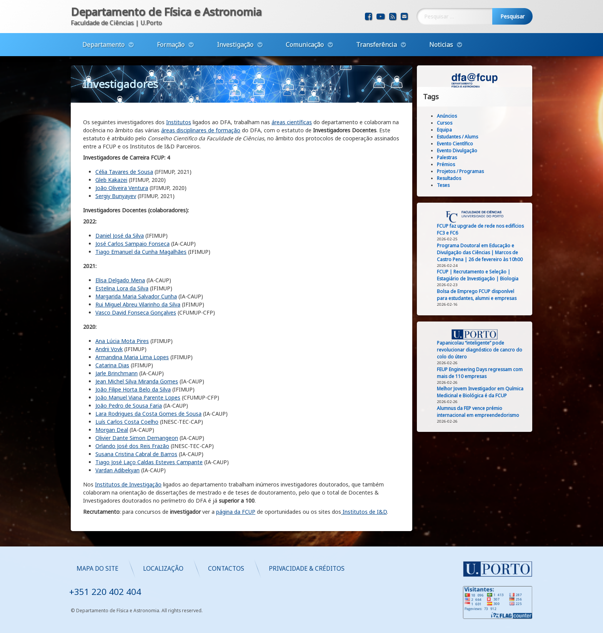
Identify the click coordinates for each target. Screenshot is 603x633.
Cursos (451, 123)
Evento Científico (462, 143)
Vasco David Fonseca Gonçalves (135, 285)
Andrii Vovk (109, 321)
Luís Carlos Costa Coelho (126, 394)
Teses (450, 185)
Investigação (235, 41)
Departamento (103, 41)
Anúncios (454, 116)
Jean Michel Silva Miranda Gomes (136, 354)
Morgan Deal (111, 402)
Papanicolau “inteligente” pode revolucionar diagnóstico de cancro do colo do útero (486, 350)
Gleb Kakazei (111, 152)
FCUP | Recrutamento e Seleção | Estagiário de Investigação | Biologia (484, 275)
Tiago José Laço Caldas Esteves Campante (149, 434)
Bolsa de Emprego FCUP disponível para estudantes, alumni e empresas (483, 295)
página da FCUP (235, 484)
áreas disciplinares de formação (200, 103)
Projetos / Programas (467, 171)
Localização (310, 569)
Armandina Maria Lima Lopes (132, 329)
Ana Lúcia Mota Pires (122, 313)
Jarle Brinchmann (116, 346)
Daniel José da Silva (119, 208)
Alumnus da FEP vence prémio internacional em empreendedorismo (485, 411)
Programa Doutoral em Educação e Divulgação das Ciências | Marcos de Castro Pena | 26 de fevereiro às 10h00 (487, 252)
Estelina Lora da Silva (121, 261)
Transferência (376, 41)
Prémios (453, 164)
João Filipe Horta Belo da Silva (133, 362)
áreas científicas (292, 94)
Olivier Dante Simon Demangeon (136, 410)
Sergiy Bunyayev (115, 168)
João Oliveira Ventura (121, 160)
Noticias (441, 41)
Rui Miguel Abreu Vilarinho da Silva (137, 277)
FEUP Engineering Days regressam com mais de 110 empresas (487, 373)
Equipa (451, 130)
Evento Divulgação (464, 150)
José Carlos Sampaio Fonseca (132, 216)
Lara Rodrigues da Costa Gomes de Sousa (148, 386)
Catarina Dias (112, 337)
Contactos (373, 569)
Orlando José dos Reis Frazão (132, 418)
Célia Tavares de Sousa (124, 144)
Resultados (456, 178)
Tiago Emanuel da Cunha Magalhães (141, 224)
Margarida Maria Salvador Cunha (136, 269)
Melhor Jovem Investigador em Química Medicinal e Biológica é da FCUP (487, 392)
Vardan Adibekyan (117, 442)
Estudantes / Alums (464, 136)
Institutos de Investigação (128, 457)
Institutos (178, 94)
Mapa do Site (244, 569)
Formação (171, 41)
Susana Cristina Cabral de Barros (136, 426)
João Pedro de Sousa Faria (128, 378)
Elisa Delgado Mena (120, 253)
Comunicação (305, 41)
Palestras (454, 157)
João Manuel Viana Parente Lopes (137, 370)
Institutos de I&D (364, 484)
